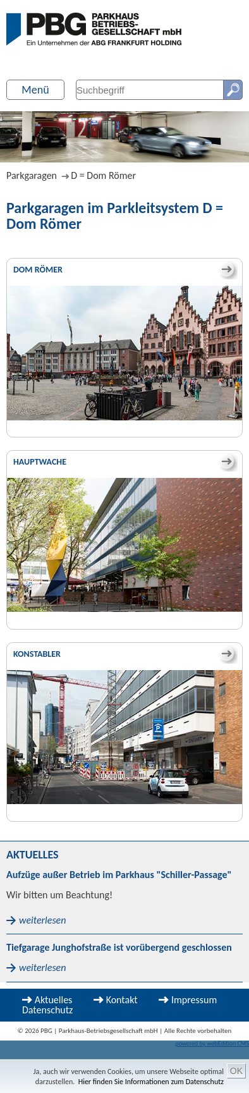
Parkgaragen (31, 175)
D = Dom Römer (103, 175)
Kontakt (122, 1000)
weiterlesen (42, 920)
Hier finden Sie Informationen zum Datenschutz (151, 1081)
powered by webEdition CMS (212, 1043)
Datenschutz (47, 1010)
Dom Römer (38, 269)
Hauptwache (39, 461)
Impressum (194, 1000)
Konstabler (37, 654)
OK (236, 1071)
